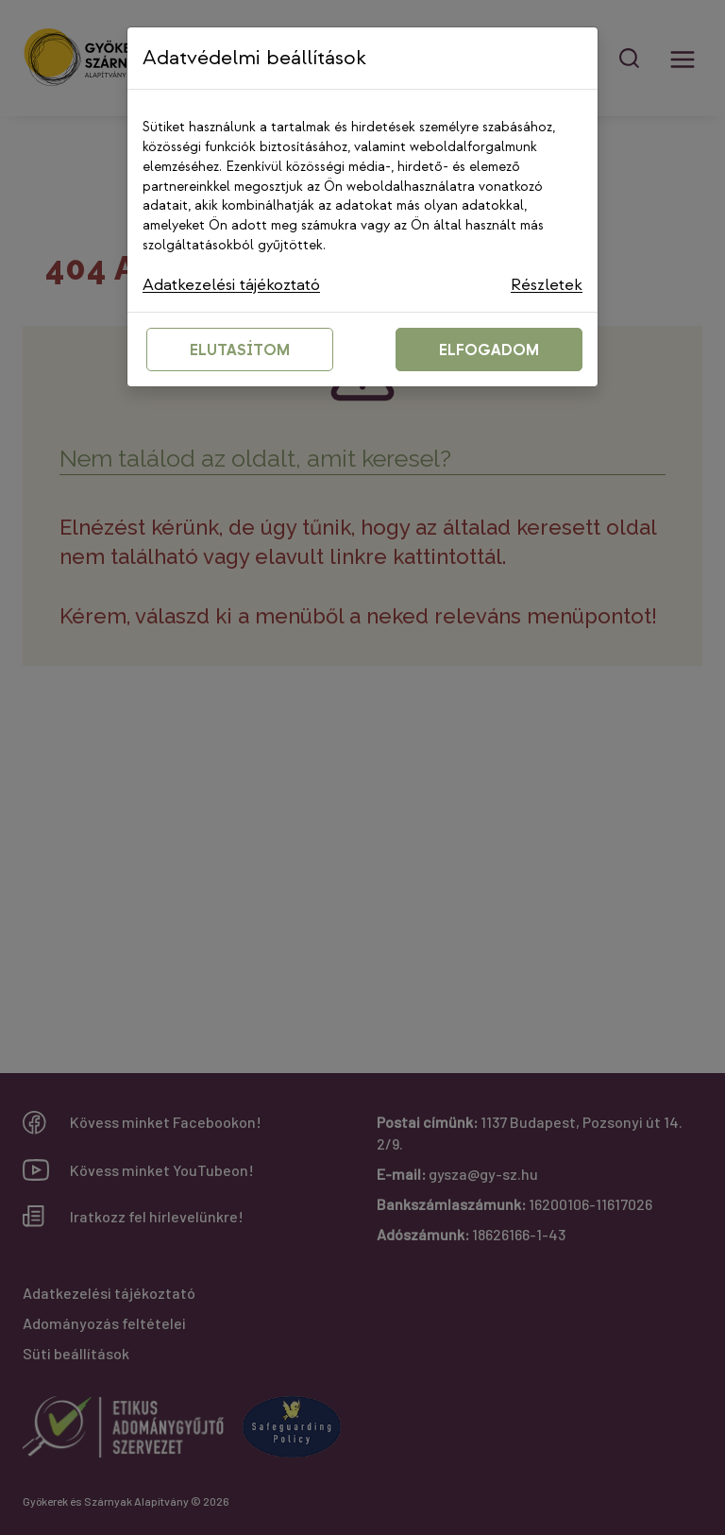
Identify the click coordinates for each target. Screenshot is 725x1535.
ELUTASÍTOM (240, 351)
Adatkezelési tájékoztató (234, 285)
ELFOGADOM (489, 351)
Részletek (546, 285)
